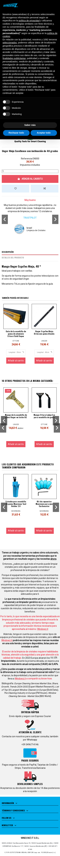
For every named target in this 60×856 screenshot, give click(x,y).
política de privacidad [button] (29, 20)
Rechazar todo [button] (16, 132)
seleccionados (10, 42)
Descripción (8, 251)
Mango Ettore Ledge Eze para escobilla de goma (44, 416)
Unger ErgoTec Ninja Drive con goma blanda (44, 332)
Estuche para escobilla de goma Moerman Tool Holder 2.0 (16, 504)
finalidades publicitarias (14, 58)
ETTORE (16, 341)
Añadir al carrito (30, 179)
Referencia (26, 158)
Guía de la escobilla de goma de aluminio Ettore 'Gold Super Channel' (16, 335)
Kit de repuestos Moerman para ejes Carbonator (44, 504)
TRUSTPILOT (30, 217)
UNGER (44, 341)
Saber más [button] (30, 125)
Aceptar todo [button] (44, 132)
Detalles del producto (13, 257)
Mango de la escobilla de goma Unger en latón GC (16, 416)
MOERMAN (15, 511)
